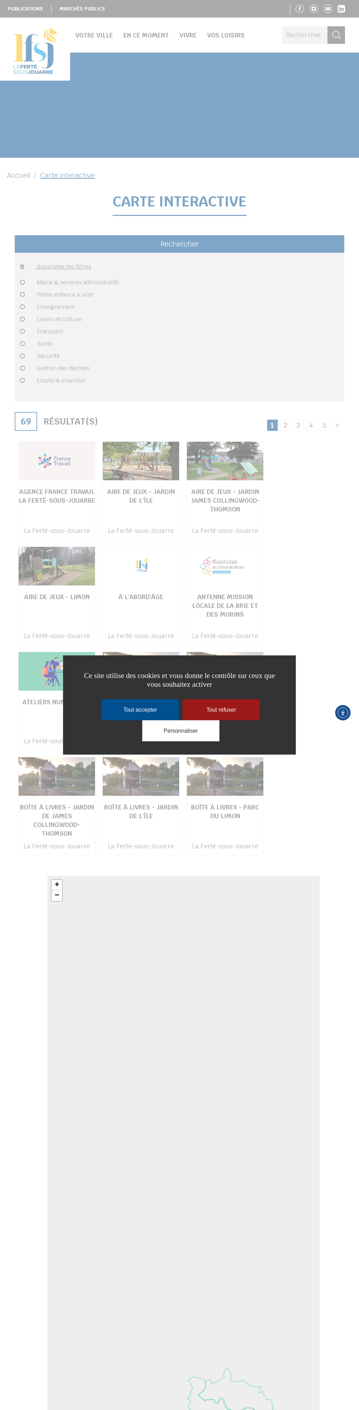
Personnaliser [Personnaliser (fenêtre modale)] (181, 731)
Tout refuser (221, 710)
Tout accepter (140, 710)
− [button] (57, 895)
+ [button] (57, 885)
